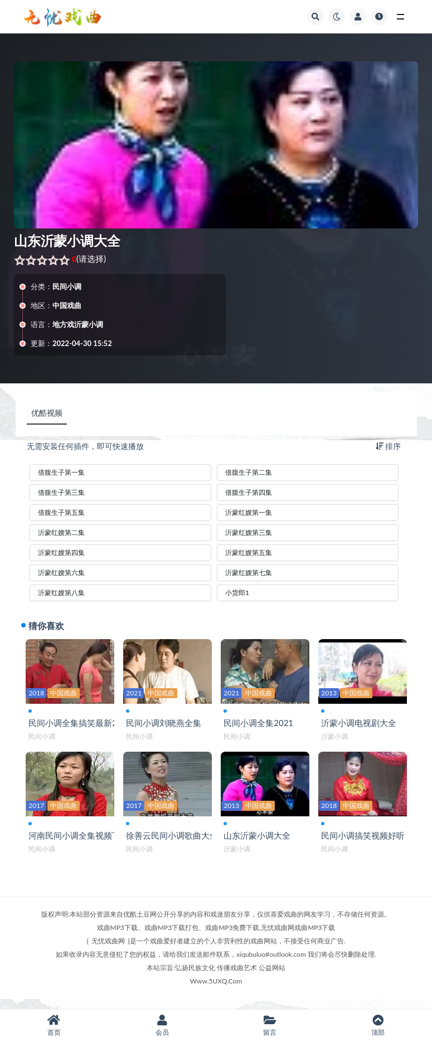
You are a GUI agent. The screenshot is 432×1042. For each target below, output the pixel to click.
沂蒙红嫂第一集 (248, 512)
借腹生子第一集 (61, 472)
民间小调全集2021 (261, 725)
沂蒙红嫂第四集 (61, 552)
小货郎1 (237, 592)
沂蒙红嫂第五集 (248, 552)
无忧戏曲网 (108, 950)
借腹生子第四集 (248, 492)
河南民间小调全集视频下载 (81, 843)
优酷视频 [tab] (46, 412)
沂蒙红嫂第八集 (61, 592)
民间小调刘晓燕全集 (166, 725)
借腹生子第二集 (248, 472)
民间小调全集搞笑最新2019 (82, 725)
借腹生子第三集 (61, 492)
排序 (388, 446)
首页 (54, 1025)
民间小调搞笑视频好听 (365, 843)
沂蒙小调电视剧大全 (361, 725)
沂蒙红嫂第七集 (248, 572)
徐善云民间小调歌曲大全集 (179, 843)
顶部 (378, 1025)
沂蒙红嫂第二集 (61, 532)
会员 (162, 1025)
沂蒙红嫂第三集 (248, 532)
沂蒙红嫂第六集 (61, 572)
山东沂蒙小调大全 (259, 843)
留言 (270, 1025)
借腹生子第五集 (61, 512)
